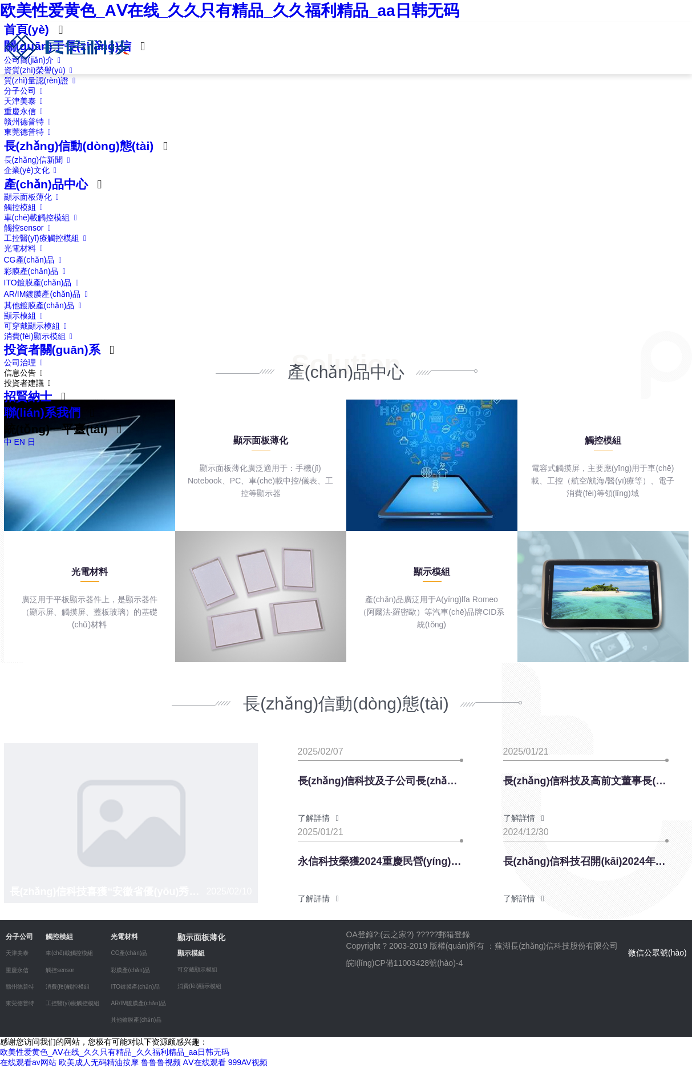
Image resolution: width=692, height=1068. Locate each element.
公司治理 (25, 362)
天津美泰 (25, 101)
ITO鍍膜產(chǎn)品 (43, 282)
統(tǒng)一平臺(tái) (56, 429)
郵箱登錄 (454, 934)
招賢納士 (28, 396)
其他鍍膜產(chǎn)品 (45, 305)
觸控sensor (29, 227)
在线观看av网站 (28, 1062)
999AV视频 (248, 1062)
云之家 (395, 934)
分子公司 (25, 90)
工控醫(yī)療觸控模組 (47, 238)
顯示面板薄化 (33, 196)
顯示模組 (25, 315)
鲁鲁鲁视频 (161, 1062)
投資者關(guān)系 (52, 349)
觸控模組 (25, 207)
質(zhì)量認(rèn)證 (42, 80)
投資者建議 (29, 383)
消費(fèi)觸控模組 (68, 987)
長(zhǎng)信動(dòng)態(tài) (79, 145)
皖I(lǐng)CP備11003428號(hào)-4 (404, 963)
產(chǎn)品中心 (46, 184)
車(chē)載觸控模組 (43, 217)
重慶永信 (25, 111)
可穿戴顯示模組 (37, 326)
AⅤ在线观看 (204, 1062)
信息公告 (25, 372)
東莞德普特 (29, 131)
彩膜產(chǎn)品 (37, 271)
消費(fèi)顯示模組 (40, 336)
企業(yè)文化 (32, 170)
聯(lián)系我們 (42, 412)
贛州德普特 (29, 121)
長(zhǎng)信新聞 (39, 159)
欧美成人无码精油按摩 (99, 1062)
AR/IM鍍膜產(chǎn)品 (48, 294)
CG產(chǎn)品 (35, 259)
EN (19, 441)
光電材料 (25, 248)
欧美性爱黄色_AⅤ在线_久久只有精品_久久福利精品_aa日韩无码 (229, 10)
